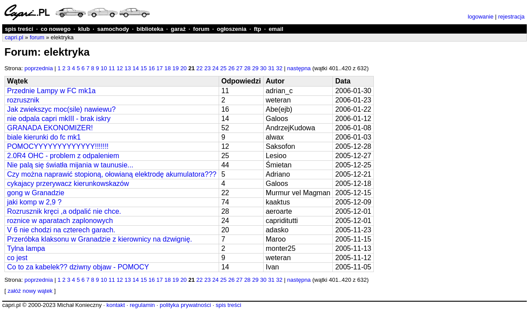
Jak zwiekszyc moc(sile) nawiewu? (61, 109)
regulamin (142, 305)
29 (255, 68)
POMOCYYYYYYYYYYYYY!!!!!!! (57, 146)
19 (175, 68)
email (275, 29)
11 (111, 68)
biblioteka (150, 29)
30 (263, 68)
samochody (113, 29)
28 (247, 68)
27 (239, 68)
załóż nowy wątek (29, 291)
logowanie (481, 16)
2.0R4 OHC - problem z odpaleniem (63, 155)
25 (223, 68)
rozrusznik (23, 100)
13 (127, 68)
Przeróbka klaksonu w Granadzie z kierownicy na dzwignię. (99, 239)
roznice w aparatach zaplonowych (60, 220)
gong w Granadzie (35, 193)
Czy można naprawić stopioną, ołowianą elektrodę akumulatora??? (111, 174)
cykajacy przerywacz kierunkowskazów (68, 183)
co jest (17, 257)
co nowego (56, 29)
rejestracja (511, 16)
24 (215, 68)
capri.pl (14, 37)
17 (159, 68)
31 (271, 68)
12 (119, 68)
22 (199, 68)
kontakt (115, 305)
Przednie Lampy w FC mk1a (51, 91)
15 (144, 68)
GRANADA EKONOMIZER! (50, 128)
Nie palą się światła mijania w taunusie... (70, 165)
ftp (257, 29)
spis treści (19, 29)
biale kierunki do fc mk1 (44, 137)
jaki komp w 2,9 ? (34, 202)
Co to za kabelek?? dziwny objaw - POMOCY (78, 267)
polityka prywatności (185, 305)
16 (152, 68)
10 (104, 68)
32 (279, 68)
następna (299, 68)
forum (201, 29)
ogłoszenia (231, 29)
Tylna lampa (26, 248)
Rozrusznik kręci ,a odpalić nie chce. (64, 211)
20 (183, 68)
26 (231, 68)
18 (167, 68)
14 (136, 68)
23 (207, 68)
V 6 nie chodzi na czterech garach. (61, 230)
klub (84, 29)
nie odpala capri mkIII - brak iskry (59, 118)
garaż (178, 29)
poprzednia (39, 68)
